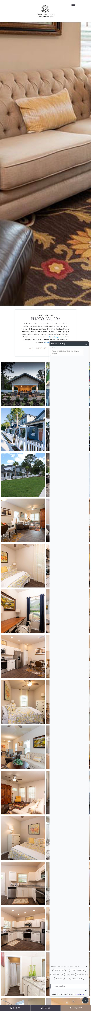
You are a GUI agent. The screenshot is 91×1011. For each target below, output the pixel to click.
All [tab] (30, 348)
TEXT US (45, 1008)
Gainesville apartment (56, 337)
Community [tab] (41, 348)
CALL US (15, 1008)
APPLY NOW (76, 1008)
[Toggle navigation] (73, 6)
